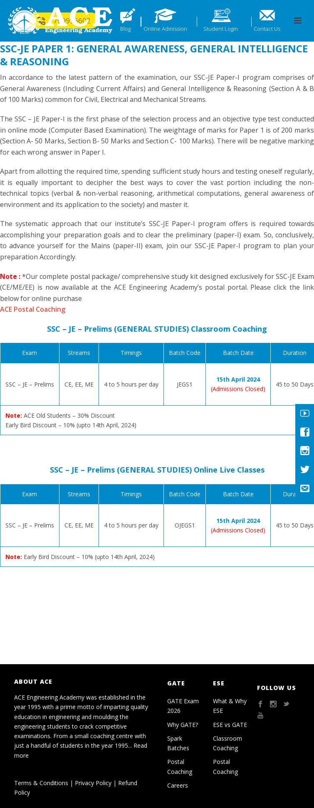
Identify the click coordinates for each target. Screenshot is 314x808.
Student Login (220, 28)
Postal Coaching (179, 766)
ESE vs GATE (230, 725)
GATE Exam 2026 (183, 705)
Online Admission (165, 28)
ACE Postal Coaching (32, 309)
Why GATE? (182, 725)
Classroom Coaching (227, 743)
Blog (125, 28)
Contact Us (267, 28)
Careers (177, 785)
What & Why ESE (230, 705)
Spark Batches (178, 743)
